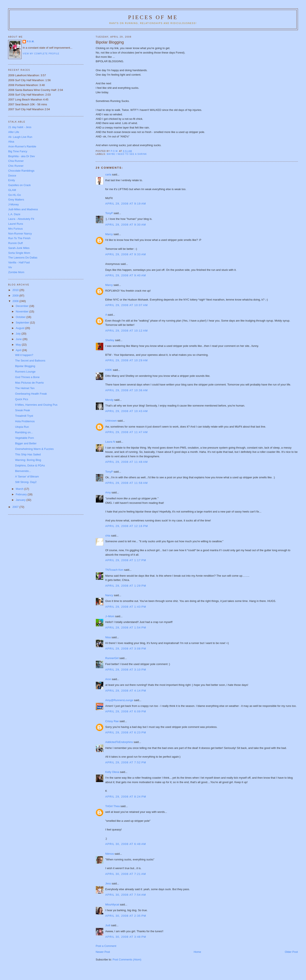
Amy (108, 492)
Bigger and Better (26, 443)
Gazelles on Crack (19, 185)
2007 (15, 506)
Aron (108, 679)
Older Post (291, 951)
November (22, 311)
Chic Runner (15, 165)
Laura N (110, 441)
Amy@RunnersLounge (119, 700)
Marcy (109, 234)
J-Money (13, 204)
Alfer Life (13, 132)
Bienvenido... (23, 471)
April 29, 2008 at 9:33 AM (125, 254)
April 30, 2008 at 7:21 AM (125, 874)
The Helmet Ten (25, 388)
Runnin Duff (15, 243)
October (21, 317)
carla (108, 174)
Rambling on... (24, 432)
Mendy (109, 399)
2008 (15, 301)
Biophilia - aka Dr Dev (21, 156)
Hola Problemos (25, 421)
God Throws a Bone (27, 377)
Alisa (11, 141)
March (20, 488)
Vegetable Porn (24, 437)
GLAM (12, 190)
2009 (15, 295)
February (22, 494)
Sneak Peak (22, 410)
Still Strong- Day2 (26, 482)
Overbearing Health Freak (31, 393)
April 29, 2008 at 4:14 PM (125, 690)
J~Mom (109, 616)
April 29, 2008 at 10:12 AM (126, 330)
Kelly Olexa (112, 772)
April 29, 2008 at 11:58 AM (126, 482)
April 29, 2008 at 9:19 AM (125, 203)
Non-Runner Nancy (20, 233)
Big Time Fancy (17, 151)
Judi (107, 925)
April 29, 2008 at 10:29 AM (126, 360)
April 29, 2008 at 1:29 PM (125, 585)
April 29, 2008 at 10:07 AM (126, 305)
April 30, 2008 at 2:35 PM (125, 915)
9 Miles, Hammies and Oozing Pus (36, 404)
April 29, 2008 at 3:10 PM (125, 669)
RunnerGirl (112, 658)
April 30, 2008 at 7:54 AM (125, 894)
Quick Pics (21, 399)
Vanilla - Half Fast (19, 262)
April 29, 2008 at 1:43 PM (125, 606)
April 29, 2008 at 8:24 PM (125, 796)
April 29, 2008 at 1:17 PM (125, 560)
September (23, 322)
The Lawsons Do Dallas (22, 257)
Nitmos (109, 853)
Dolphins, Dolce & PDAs (30, 465)
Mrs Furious (15, 228)
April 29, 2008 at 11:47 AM (126, 432)
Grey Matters (16, 199)
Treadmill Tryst (24, 415)
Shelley (109, 340)
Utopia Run (22, 426)
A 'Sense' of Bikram (27, 476)
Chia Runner (16, 160)
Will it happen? (24, 355)
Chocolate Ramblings (21, 170)
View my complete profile (41, 53)
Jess (108, 883)
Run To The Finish (19, 238)
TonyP (109, 213)
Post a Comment (106, 946)
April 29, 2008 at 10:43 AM (126, 411)
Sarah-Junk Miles (18, 248)
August (20, 328)
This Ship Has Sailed (28, 454)
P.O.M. (30, 41)
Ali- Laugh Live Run (20, 136)
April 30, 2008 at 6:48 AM (125, 844)
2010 (15, 290)
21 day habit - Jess (19, 127)
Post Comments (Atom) (127, 959)
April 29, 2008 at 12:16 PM (126, 526)
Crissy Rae (112, 721)
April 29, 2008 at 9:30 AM (125, 224)
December (22, 306)
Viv (10, 267)
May (19, 344)
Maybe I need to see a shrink (127, 154)
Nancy (109, 595)
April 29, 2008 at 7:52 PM (125, 762)
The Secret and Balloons (30, 360)
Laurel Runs (15, 223)
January (21, 499)
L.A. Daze (14, 214)
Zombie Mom (16, 272)
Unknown (111, 420)
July (18, 333)
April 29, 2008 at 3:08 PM (125, 648)
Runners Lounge (25, 371)
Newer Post (103, 951)
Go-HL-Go (14, 194)
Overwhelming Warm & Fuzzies (34, 448)
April (19, 350)
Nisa (108, 637)
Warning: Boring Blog (28, 460)
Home (197, 951)
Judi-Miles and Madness (23, 209)
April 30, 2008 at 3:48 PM (125, 936)
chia (107, 535)
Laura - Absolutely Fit (21, 218)
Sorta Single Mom (19, 252)
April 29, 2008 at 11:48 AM (126, 461)
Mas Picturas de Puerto (29, 382)
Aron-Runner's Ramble (22, 146)
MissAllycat (112, 904)
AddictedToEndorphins (119, 742)
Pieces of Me (153, 17)
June (19, 339)
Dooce (12, 175)
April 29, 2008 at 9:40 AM (125, 275)
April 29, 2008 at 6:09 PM (125, 711)
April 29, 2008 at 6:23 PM (125, 732)
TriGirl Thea (112, 806)
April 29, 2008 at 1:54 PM (125, 627)
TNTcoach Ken (114, 569)
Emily (11, 180)
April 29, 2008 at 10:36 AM (126, 390)
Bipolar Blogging (25, 366)
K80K (108, 369)
